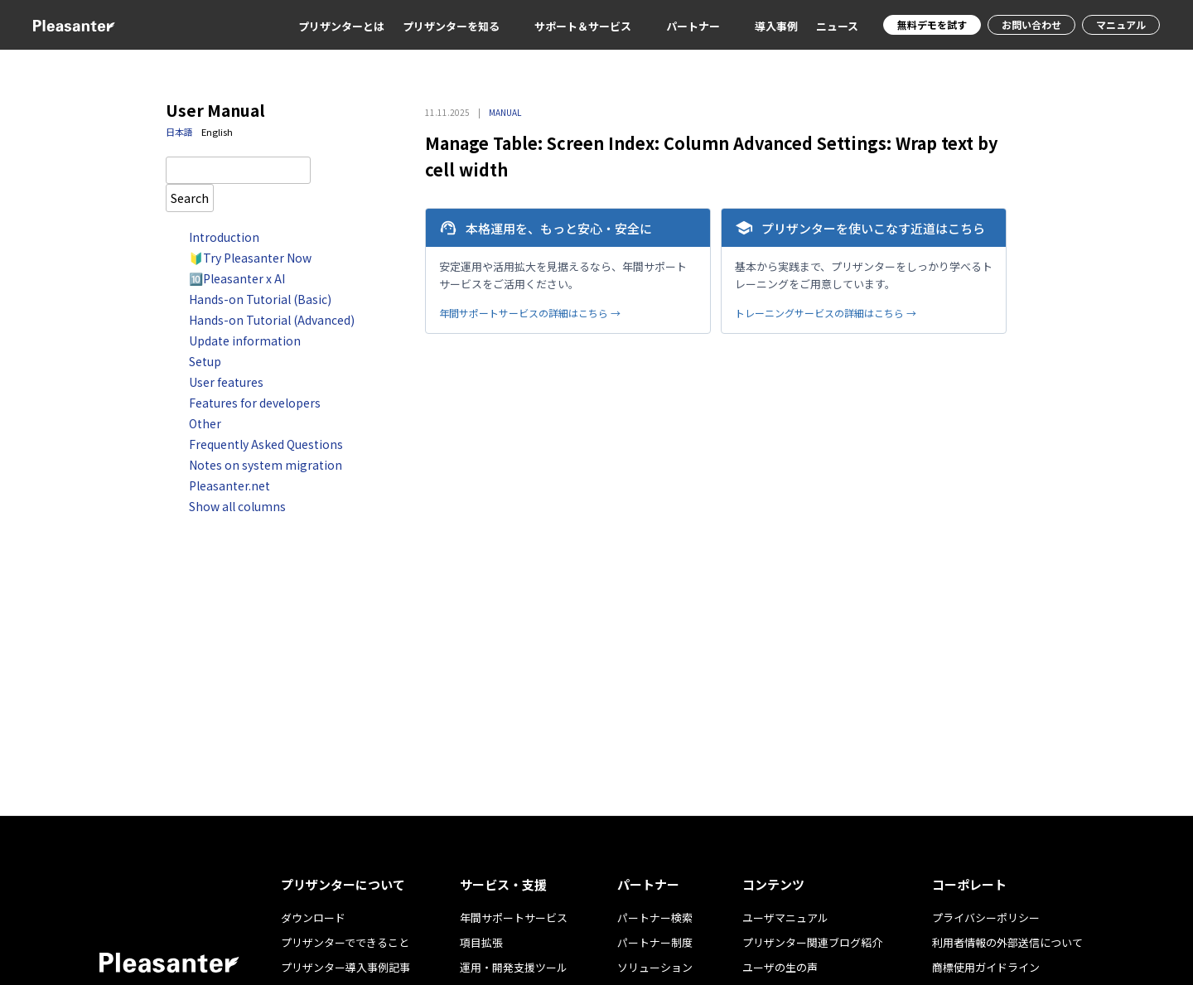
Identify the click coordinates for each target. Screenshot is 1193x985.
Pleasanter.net (229, 485)
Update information (245, 340)
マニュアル (1121, 24)
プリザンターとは (341, 26)
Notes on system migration (265, 464)
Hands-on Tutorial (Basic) (260, 299)
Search (190, 197)
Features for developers (255, 402)
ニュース (837, 26)
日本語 (179, 131)
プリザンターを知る (451, 26)
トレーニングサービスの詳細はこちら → (825, 313)
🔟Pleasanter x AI (237, 278)
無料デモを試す (932, 24)
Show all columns (237, 506)
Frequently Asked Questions (266, 444)
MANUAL (505, 112)
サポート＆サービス (582, 26)
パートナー (693, 26)
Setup (205, 361)
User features (226, 382)
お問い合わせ (1031, 24)
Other (205, 423)
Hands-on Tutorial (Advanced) (272, 319)
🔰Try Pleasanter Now (250, 257)
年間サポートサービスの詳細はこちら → (530, 313)
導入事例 (776, 26)
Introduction (224, 237)
